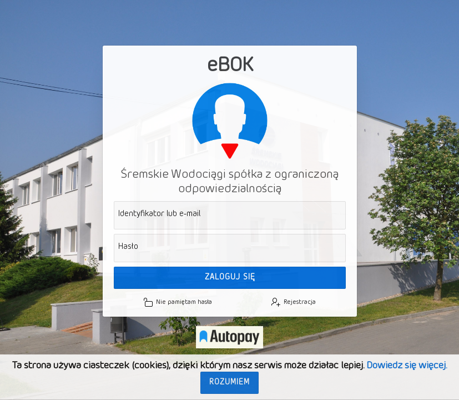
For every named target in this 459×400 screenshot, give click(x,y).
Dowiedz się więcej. (406, 366)
